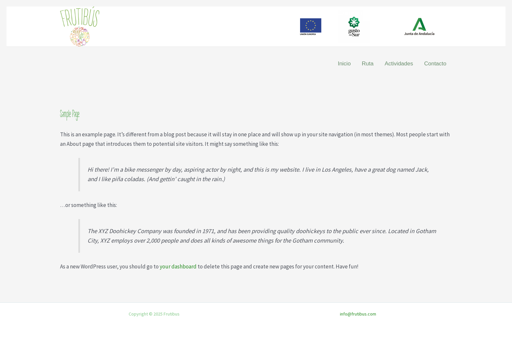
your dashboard (178, 266)
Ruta (368, 63)
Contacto (435, 63)
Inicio (344, 63)
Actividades (399, 63)
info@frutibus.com (358, 314)
